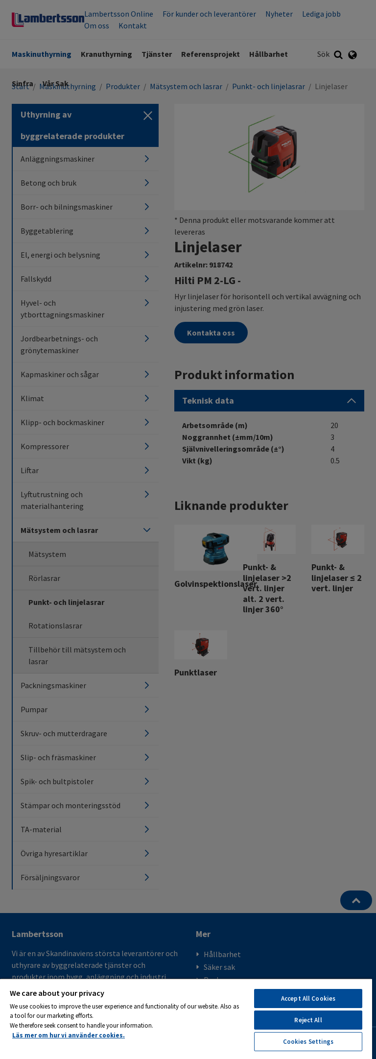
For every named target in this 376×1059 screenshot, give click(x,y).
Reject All (308, 1020)
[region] (186, 1018)
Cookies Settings (308, 1041)
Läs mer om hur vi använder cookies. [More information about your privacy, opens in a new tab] (68, 1035)
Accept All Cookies (308, 998)
